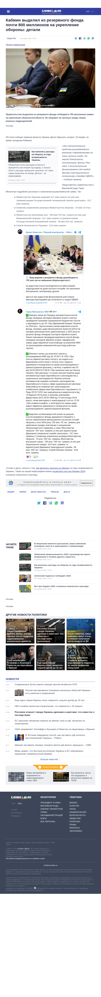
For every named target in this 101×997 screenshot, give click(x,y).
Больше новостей (50, 825)
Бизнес (73, 868)
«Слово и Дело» (23, 914)
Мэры (44, 884)
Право (72, 890)
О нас (14, 875)
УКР (87, 11)
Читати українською (15, 45)
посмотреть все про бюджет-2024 (68, 471)
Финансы (74, 893)
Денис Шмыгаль (38, 492)
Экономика (75, 896)
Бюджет (11, 492)
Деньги (67, 492)
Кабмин (22, 492)
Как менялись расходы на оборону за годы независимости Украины (43, 155)
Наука (72, 874)
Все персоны (48, 887)
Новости (12, 744)
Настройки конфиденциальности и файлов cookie (25, 924)
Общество (11, 38)
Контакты (16, 878)
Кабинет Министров (52, 874)
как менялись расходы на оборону (53, 468)
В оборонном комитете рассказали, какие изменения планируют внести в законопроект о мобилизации (60, 579)
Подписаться (86, 483)
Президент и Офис (51, 868)
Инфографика (50, 833)
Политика (74, 887)
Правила (15, 881)
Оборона (55, 492)
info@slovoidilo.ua (50, 931)
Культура (74, 871)
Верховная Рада (49, 871)
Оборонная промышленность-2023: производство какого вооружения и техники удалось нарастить (62, 589)
